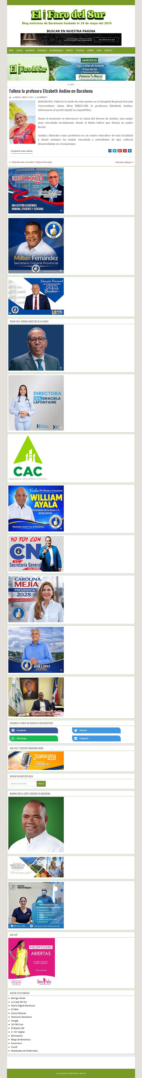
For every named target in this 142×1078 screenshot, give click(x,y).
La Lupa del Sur (19, 1001)
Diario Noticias (18, 1013)
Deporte (69, 50)
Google (14, 1020)
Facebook (19, 730)
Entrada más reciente (22, 162)
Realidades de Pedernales (24, 1050)
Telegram (81, 738)
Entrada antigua (123, 162)
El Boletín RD (17, 1028)
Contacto (108, 50)
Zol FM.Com (17, 1024)
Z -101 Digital (18, 1031)
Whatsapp (19, 738)
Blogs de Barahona (21, 1039)
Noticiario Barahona (21, 1016)
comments (42, 97)
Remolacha (17, 1035)
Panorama (16, 1043)
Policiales (80, 50)
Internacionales (56, 50)
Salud (99, 50)
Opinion (90, 50)
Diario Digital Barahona (23, 1005)
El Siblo (14, 1009)
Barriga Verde (18, 998)
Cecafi (14, 1047)
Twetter (80, 730)
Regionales (42, 50)
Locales (19, 50)
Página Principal (44, 162)
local (72, 84)
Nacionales (30, 50)
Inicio (11, 50)
